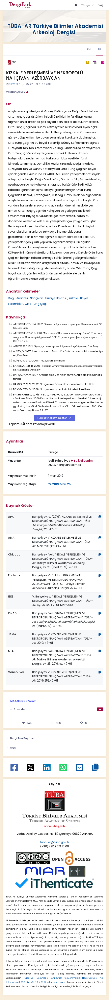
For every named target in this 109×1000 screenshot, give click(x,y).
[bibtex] (87, 62)
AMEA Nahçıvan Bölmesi (64, 465)
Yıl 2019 (13, 84)
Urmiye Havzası (55, 298)
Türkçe (86, 5)
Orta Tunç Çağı (36, 304)
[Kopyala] (100, 517)
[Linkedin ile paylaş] (47, 770)
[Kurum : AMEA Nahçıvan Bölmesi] (64, 465)
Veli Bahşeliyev (17, 92)
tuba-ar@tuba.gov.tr (54, 842)
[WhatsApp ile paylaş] (63, 770)
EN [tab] (89, 49)
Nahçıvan (36, 298)
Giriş (100, 5)
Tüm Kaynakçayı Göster (52, 418)
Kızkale (73, 298)
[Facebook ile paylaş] (14, 770)
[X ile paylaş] (30, 767)
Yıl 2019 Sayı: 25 (59, 484)
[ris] (95, 62)
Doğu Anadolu (18, 298)
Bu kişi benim (82, 461)
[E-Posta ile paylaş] (79, 770)
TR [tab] (99, 49)
